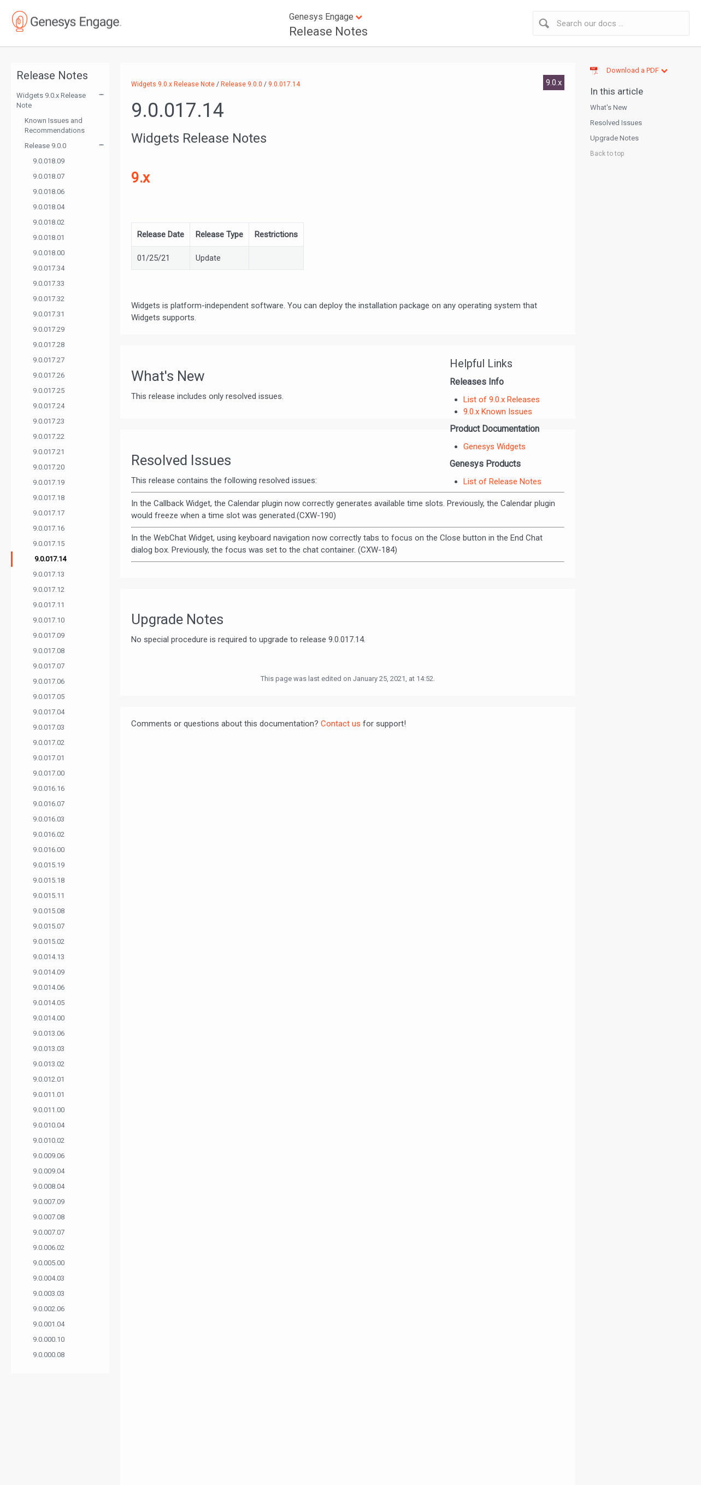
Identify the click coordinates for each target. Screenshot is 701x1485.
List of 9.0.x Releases (501, 399)
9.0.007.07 (48, 1232)
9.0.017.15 (48, 543)
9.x (140, 177)
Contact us (341, 724)
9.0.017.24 (48, 406)
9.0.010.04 (48, 1125)
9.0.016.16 (48, 788)
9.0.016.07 (48, 804)
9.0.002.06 (48, 1309)
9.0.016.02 (48, 834)
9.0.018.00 (48, 253)
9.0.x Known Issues (497, 411)
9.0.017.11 (48, 605)
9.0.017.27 (48, 360)
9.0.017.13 (48, 574)
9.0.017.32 (48, 299)
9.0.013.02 (48, 1064)
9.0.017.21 (48, 452)
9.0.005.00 (48, 1263)
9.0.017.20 (48, 467)
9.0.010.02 (48, 1140)
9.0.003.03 (48, 1293)
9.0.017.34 (48, 268)
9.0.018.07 (48, 176)
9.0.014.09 (48, 972)
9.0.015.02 (48, 941)
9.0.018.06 (48, 191)
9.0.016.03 (48, 819)
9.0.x (554, 82)
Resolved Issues (616, 123)
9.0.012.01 (48, 1079)
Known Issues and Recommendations (55, 125)
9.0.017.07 (48, 666)
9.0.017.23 (48, 421)
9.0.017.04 (48, 712)
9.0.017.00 (48, 773)
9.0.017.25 (48, 390)
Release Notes (328, 31)
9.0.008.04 (48, 1186)
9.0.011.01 (48, 1094)
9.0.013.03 (48, 1048)
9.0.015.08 (48, 911)
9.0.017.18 (48, 498)
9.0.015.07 (48, 926)
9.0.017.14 (50, 559)
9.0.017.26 (48, 375)
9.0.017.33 (48, 283)
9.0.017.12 (48, 589)
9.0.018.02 (48, 222)
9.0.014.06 (48, 987)
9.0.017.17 (48, 513)
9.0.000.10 (48, 1339)
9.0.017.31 (48, 314)
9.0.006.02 (48, 1247)
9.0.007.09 (48, 1202)
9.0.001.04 (48, 1324)
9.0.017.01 (48, 758)
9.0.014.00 (48, 1018)
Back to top (607, 153)
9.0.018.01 (48, 237)
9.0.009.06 (48, 1156)
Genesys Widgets (494, 446)
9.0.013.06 (48, 1033)
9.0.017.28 (48, 345)
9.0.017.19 (48, 482)
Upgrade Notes (614, 138)
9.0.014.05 (48, 1003)
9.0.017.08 (48, 651)
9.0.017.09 (48, 635)
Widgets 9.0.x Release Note (51, 100)
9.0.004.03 (48, 1278)
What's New (608, 107)
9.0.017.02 (48, 742)
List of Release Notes (502, 481)
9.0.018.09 (48, 161)
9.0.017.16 (48, 528)
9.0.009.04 (48, 1171)
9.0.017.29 (48, 329)
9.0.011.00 (48, 1110)
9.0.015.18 (48, 880)
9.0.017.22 (48, 436)
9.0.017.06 (48, 681)
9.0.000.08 (48, 1355)
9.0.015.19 (48, 865)
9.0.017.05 (48, 696)
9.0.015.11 (48, 895)
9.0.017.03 (48, 727)
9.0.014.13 (48, 957)
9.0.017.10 (48, 620)
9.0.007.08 (48, 1217)
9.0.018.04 (48, 207)
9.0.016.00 (48, 850)
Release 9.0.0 (45, 146)
